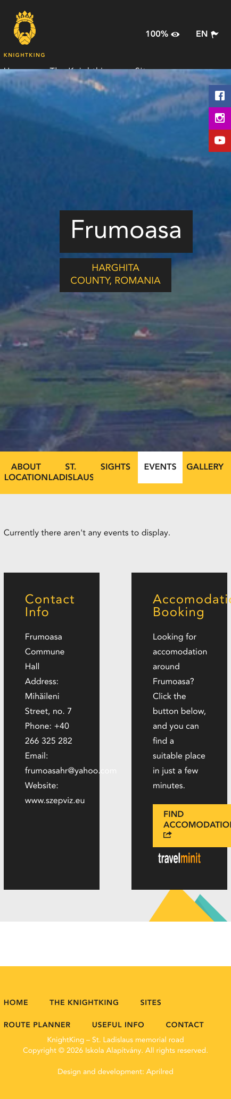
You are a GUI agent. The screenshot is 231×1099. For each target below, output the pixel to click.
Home (16, 1003)
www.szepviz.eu (55, 801)
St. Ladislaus (70, 472)
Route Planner (37, 1025)
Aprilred (160, 1072)
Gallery (205, 467)
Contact (185, 1025)
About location (26, 472)
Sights (115, 467)
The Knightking (84, 1003)
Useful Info (118, 1025)
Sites (151, 1003)
